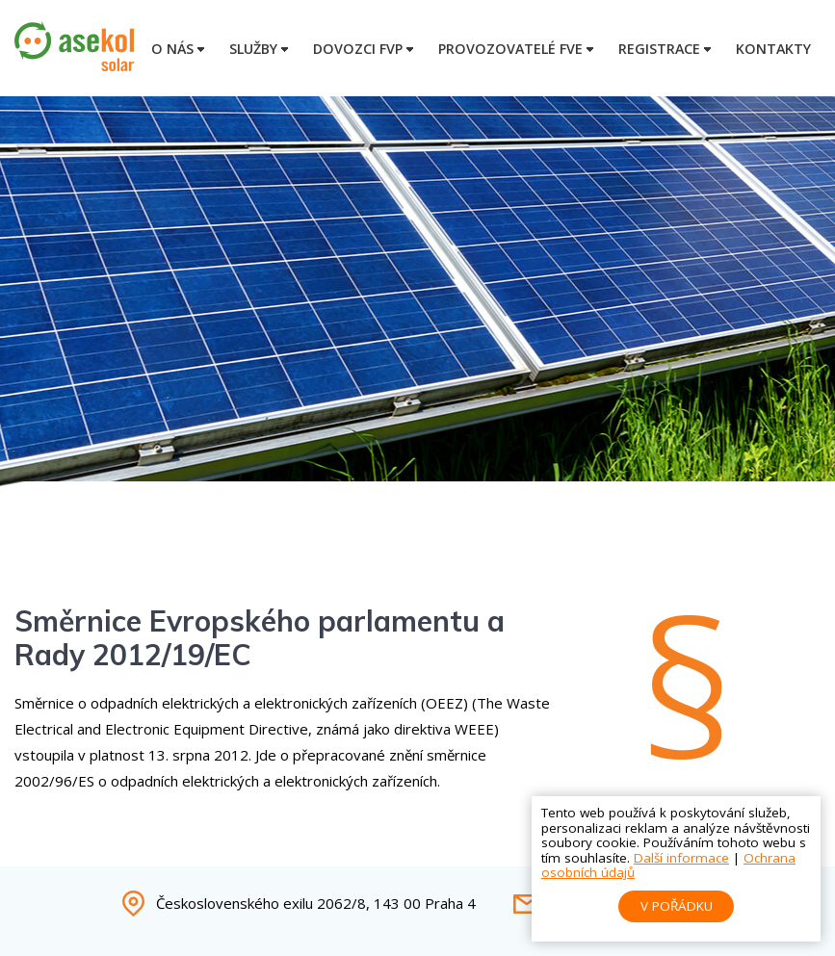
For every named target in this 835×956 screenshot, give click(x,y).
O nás (172, 48)
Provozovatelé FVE (510, 48)
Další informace (681, 857)
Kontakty (773, 48)
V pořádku (676, 906)
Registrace (659, 48)
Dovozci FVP (358, 48)
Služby (253, 48)
